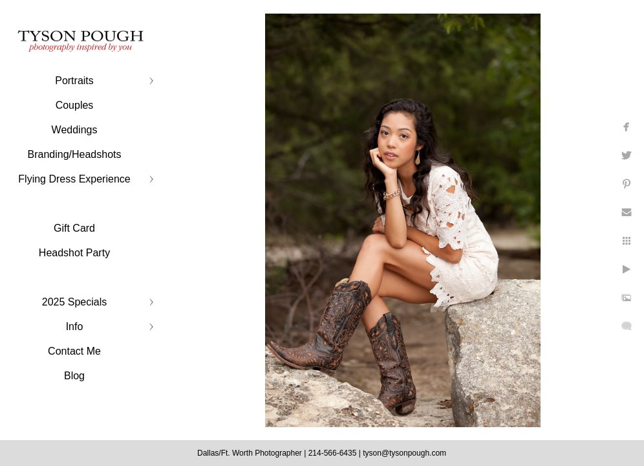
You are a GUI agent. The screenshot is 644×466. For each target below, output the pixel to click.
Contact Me (74, 351)
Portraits (74, 80)
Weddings (75, 129)
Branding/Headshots (75, 154)
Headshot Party (74, 252)
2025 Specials (74, 301)
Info (74, 326)
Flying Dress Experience (74, 178)
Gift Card (74, 228)
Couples (75, 105)
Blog (74, 375)
